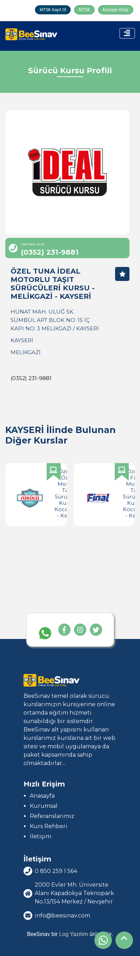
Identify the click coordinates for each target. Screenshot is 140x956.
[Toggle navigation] (127, 33)
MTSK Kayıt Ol (53, 9)
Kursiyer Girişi (115, 9)
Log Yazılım (73, 934)
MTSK (84, 9)
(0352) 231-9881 (31, 378)
